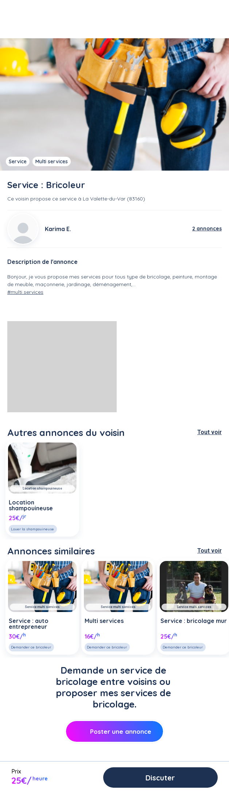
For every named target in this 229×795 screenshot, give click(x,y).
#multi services (25, 292)
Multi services (51, 161)
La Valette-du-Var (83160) (114, 198)
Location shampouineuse (42, 488)
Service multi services (42, 607)
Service (18, 161)
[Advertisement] (62, 366)
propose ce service (53, 198)
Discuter (160, 777)
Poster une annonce (115, 731)
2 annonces (207, 228)
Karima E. (58, 229)
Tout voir (209, 432)
